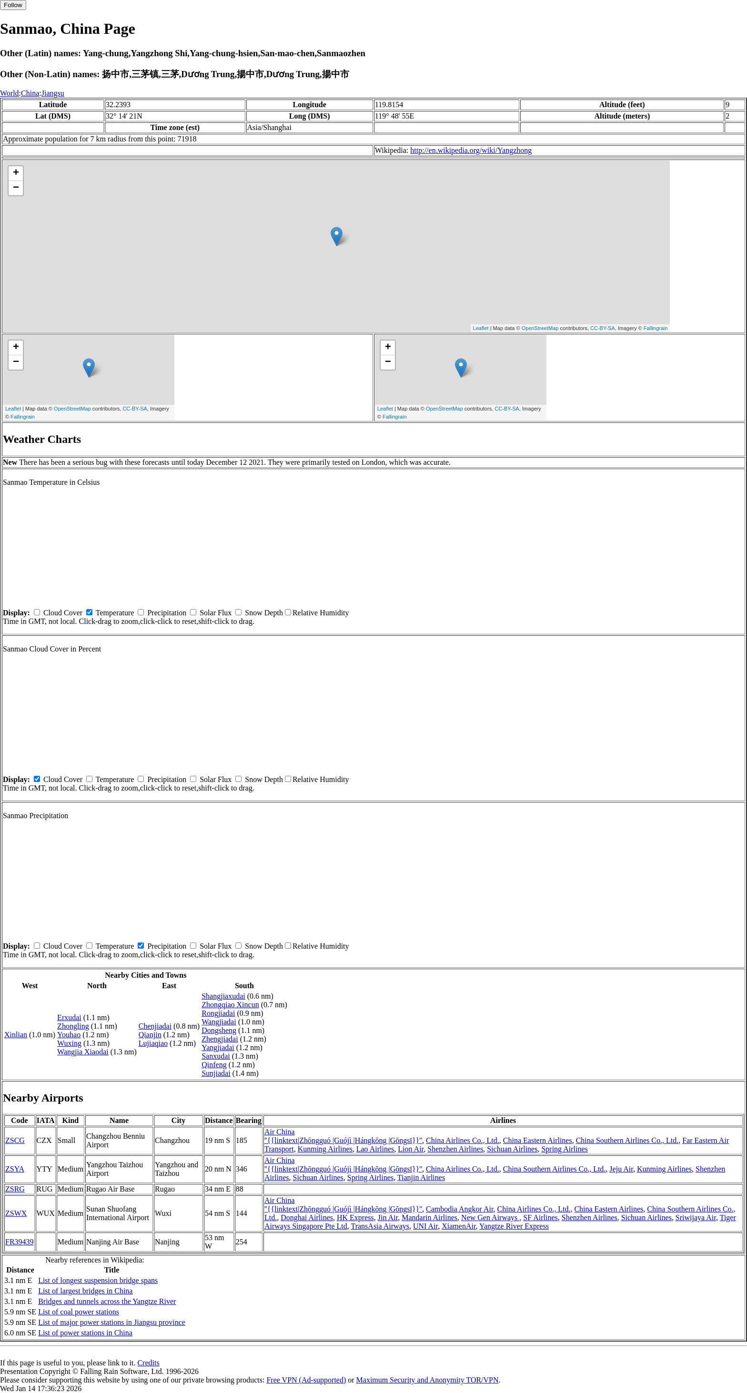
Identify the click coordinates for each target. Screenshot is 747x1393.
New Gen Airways (490, 1217)
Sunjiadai (216, 1073)
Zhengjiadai (220, 1039)
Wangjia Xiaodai (83, 1052)
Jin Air (388, 1217)
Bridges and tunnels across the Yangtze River (107, 1301)
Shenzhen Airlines (455, 1149)
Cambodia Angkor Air (460, 1209)
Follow (13, 5)
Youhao (69, 1035)
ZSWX (16, 1213)
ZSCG (15, 1140)
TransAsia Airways (380, 1226)
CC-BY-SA (602, 328)
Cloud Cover (62, 613)
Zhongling (73, 1026)
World (9, 93)
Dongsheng (219, 1030)
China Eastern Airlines (537, 1140)
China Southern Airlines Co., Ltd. (627, 1140)
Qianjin (150, 1035)
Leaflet (481, 328)
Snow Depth (264, 613)
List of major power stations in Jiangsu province (111, 1322)
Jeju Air (621, 1169)
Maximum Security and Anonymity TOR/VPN (427, 1380)
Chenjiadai (155, 1026)
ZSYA (14, 1169)
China (30, 93)
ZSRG (15, 1189)
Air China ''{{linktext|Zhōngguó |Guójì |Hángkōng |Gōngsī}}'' (343, 1136)
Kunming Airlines (325, 1149)
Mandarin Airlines (429, 1217)
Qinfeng (214, 1065)
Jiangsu (52, 93)
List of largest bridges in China (85, 1291)
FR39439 (19, 1242)
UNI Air (425, 1226)
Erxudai (69, 1017)
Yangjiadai (218, 1047)
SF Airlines (540, 1217)
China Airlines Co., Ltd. (462, 1140)
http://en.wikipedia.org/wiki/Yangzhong (471, 150)
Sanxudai (216, 1056)
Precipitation (166, 613)
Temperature (115, 613)
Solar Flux (216, 613)
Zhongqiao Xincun (230, 1005)
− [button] (16, 188)
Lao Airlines (375, 1149)
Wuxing (69, 1043)
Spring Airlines (564, 1149)
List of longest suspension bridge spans (98, 1280)
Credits (148, 1363)
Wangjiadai (219, 1022)
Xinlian (15, 1035)
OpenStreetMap (540, 328)
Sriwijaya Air (696, 1217)
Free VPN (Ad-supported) (306, 1380)
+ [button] (16, 173)
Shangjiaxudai (223, 996)
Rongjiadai (218, 1013)
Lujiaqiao (153, 1043)
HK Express (355, 1217)
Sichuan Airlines (512, 1149)
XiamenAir (458, 1226)
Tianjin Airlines (421, 1177)
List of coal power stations (78, 1312)
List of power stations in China (85, 1333)
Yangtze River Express (514, 1226)
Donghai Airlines (307, 1217)
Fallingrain (656, 328)
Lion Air (411, 1149)
